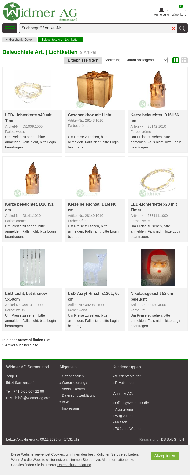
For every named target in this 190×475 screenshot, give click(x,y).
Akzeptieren (164, 456)
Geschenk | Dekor (21, 39)
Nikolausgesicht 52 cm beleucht (152, 296)
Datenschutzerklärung (74, 465)
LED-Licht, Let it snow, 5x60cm (26, 296)
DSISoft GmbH (172, 439)
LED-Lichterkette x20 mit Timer (154, 207)
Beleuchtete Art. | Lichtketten (60, 39)
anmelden (13, 142)
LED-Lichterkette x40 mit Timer (28, 118)
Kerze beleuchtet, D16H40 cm (92, 207)
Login (51, 142)
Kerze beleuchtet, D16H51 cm (29, 207)
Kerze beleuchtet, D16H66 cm (155, 118)
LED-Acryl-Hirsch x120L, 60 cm (93, 296)
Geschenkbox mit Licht (89, 115)
